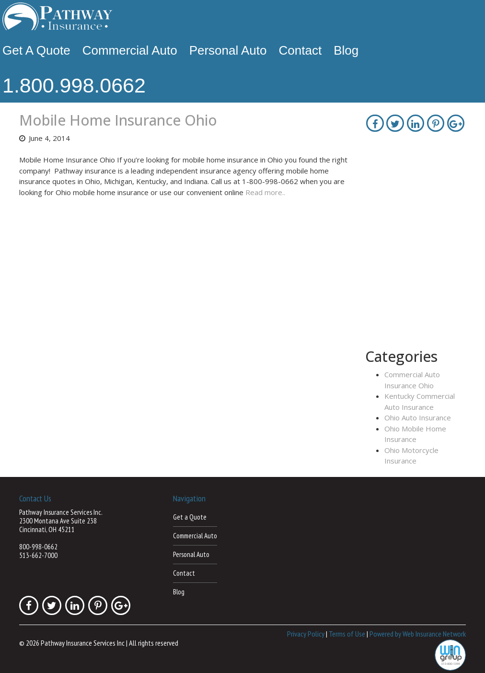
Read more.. (265, 192)
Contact (300, 50)
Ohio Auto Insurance (417, 417)
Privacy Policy (305, 633)
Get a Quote (36, 50)
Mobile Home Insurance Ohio (118, 120)
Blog (346, 50)
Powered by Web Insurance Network (418, 633)
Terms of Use (347, 633)
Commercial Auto (129, 50)
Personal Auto (228, 50)
